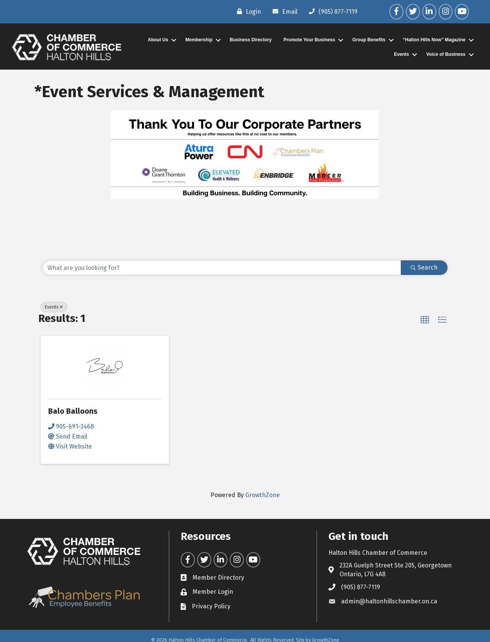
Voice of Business (446, 54)
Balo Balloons (73, 411)
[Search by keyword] (221, 267)
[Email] (283, 11)
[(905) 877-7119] (331, 11)
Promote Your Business (309, 39)
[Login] (247, 11)
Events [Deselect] (54, 307)
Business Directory (250, 39)
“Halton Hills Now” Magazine (434, 39)
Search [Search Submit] (424, 267)
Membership (198, 39)
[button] (425, 320)
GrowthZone (262, 495)
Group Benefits (368, 39)
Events (401, 54)
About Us (158, 39)
